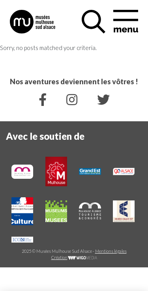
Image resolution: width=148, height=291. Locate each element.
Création (74, 257)
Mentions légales (111, 251)
